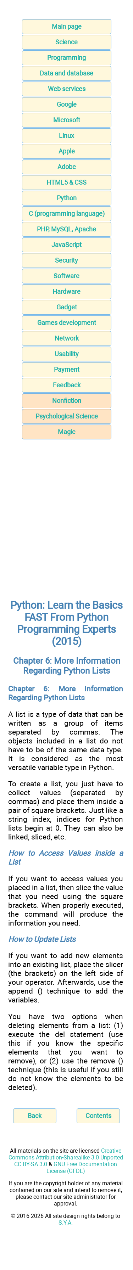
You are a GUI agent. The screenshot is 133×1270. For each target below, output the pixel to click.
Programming (66, 57)
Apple (67, 151)
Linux (66, 135)
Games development (66, 322)
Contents (98, 1115)
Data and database (66, 73)
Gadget (66, 307)
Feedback (67, 385)
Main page (67, 26)
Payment (66, 369)
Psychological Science (66, 416)
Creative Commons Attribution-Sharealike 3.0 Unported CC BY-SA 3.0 (66, 1157)
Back (34, 1115)
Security (66, 260)
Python (67, 198)
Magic (66, 431)
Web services (66, 88)
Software (66, 276)
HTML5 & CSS (66, 182)
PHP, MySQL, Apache (66, 229)
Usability (67, 354)
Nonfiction (66, 400)
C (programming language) (67, 213)
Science (66, 42)
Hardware (66, 291)
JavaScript (66, 244)
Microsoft (66, 120)
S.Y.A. (66, 1222)
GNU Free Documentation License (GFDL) (81, 1167)
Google (67, 104)
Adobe (66, 166)
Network (67, 338)
